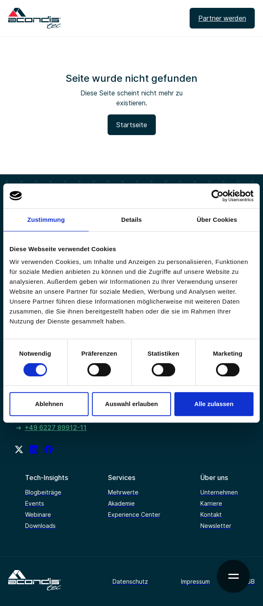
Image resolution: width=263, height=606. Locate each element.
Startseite (131, 125)
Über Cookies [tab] (217, 219)
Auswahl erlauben (131, 403)
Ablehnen (49, 403)
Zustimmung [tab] (46, 219)
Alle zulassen (213, 403)
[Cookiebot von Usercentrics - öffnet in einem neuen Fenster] (217, 196)
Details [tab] (131, 219)
